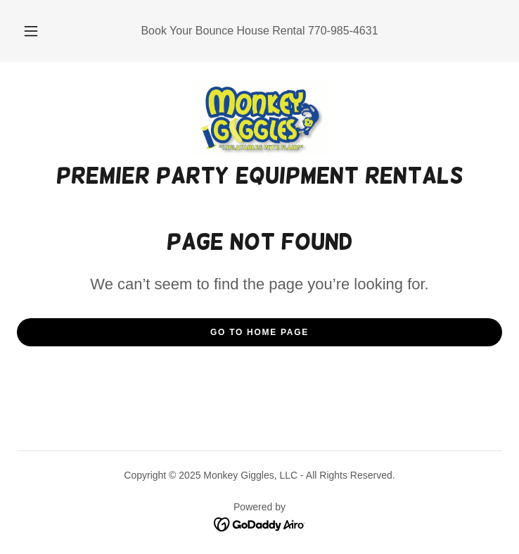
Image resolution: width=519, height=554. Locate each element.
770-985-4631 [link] (343, 31)
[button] (39, 31)
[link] (259, 117)
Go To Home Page (259, 332)
